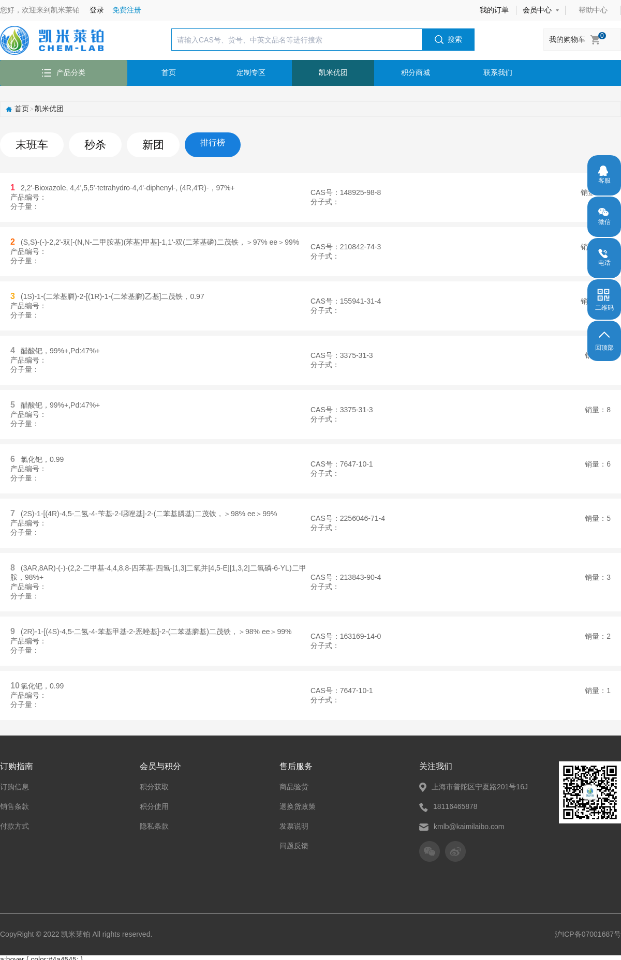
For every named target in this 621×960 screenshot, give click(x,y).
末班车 (28, 142)
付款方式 (14, 822)
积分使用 (154, 803)
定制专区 (250, 72)
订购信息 (14, 783)
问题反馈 (293, 842)
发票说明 (293, 822)
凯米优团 (333, 72)
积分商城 (415, 72)
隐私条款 (154, 822)
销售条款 (14, 803)
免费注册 (126, 10)
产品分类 (63, 72)
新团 (137, 142)
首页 (168, 72)
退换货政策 (297, 803)
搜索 (448, 39)
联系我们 (497, 72)
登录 (97, 10)
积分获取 (154, 783)
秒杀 (85, 142)
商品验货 (293, 783)
